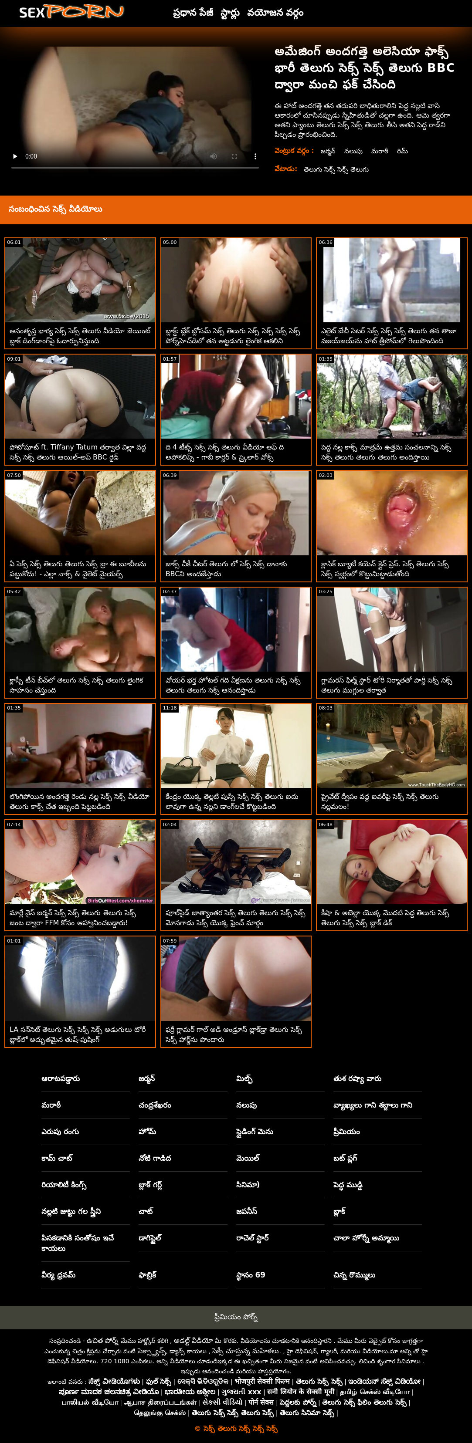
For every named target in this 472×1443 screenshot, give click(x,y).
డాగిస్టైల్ (150, 1237)
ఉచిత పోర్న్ (103, 1340)
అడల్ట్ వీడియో (193, 1340)
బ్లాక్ (339, 1211)
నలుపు (354, 151)
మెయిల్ (247, 1158)
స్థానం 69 (251, 1275)
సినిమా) (248, 1184)
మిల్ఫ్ (244, 1078)
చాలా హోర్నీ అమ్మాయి (366, 1237)
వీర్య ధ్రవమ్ (58, 1275)
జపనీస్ (246, 1211)
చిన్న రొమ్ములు (354, 1275)
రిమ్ (405, 151)
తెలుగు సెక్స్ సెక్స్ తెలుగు (337, 169)
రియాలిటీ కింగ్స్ (63, 1184)
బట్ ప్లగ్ (345, 1158)
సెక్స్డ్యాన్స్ (152, 1351)
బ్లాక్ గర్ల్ (150, 1184)
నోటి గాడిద (155, 1158)
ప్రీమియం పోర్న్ (236, 1316)
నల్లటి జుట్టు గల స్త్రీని (71, 1211)
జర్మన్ (328, 151)
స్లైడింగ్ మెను (255, 1131)
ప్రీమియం (346, 1131)
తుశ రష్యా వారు (357, 1078)
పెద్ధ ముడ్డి (348, 1184)
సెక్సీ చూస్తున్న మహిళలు (245, 1351)
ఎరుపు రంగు (60, 1131)
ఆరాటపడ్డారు (60, 1078)
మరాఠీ (382, 151)
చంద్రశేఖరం (155, 1105)
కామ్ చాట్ (56, 1158)
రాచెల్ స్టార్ (252, 1237)
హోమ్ (147, 1131)
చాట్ (146, 1211)
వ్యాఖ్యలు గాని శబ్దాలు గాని (373, 1105)
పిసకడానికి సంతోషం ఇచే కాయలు (77, 1243)
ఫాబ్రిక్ (147, 1275)
